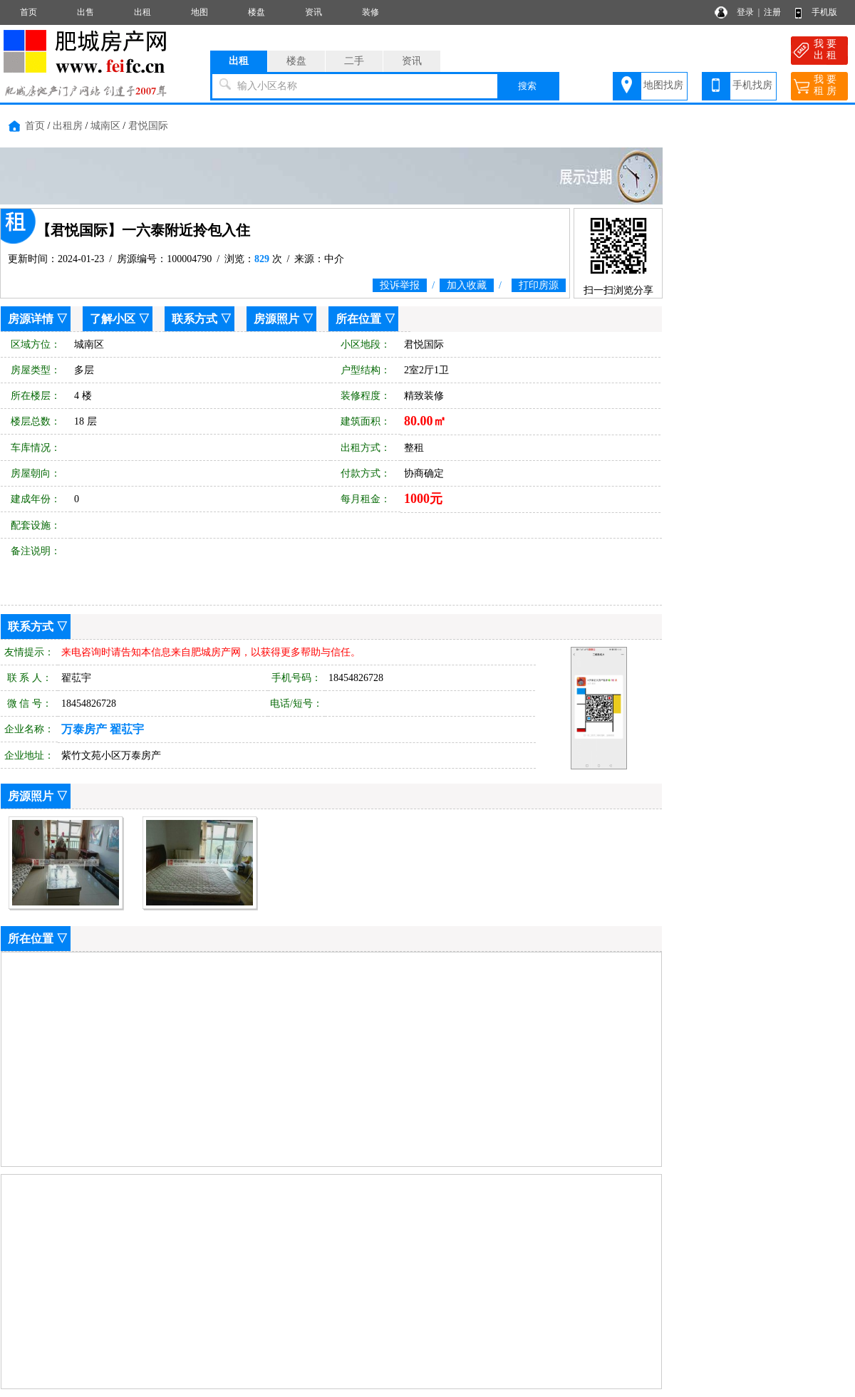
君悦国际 (148, 125)
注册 (772, 12)
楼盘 (256, 12)
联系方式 (194, 319)
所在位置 (358, 319)
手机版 (824, 12)
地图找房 (663, 85)
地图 (199, 12)
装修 (370, 12)
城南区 (105, 125)
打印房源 (539, 285)
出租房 (68, 125)
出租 (142, 12)
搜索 (527, 86)
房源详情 (30, 319)
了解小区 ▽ (120, 319)
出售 (85, 12)
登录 (745, 12)
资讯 (313, 12)
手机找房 (752, 85)
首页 (28, 12)
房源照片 (276, 319)
